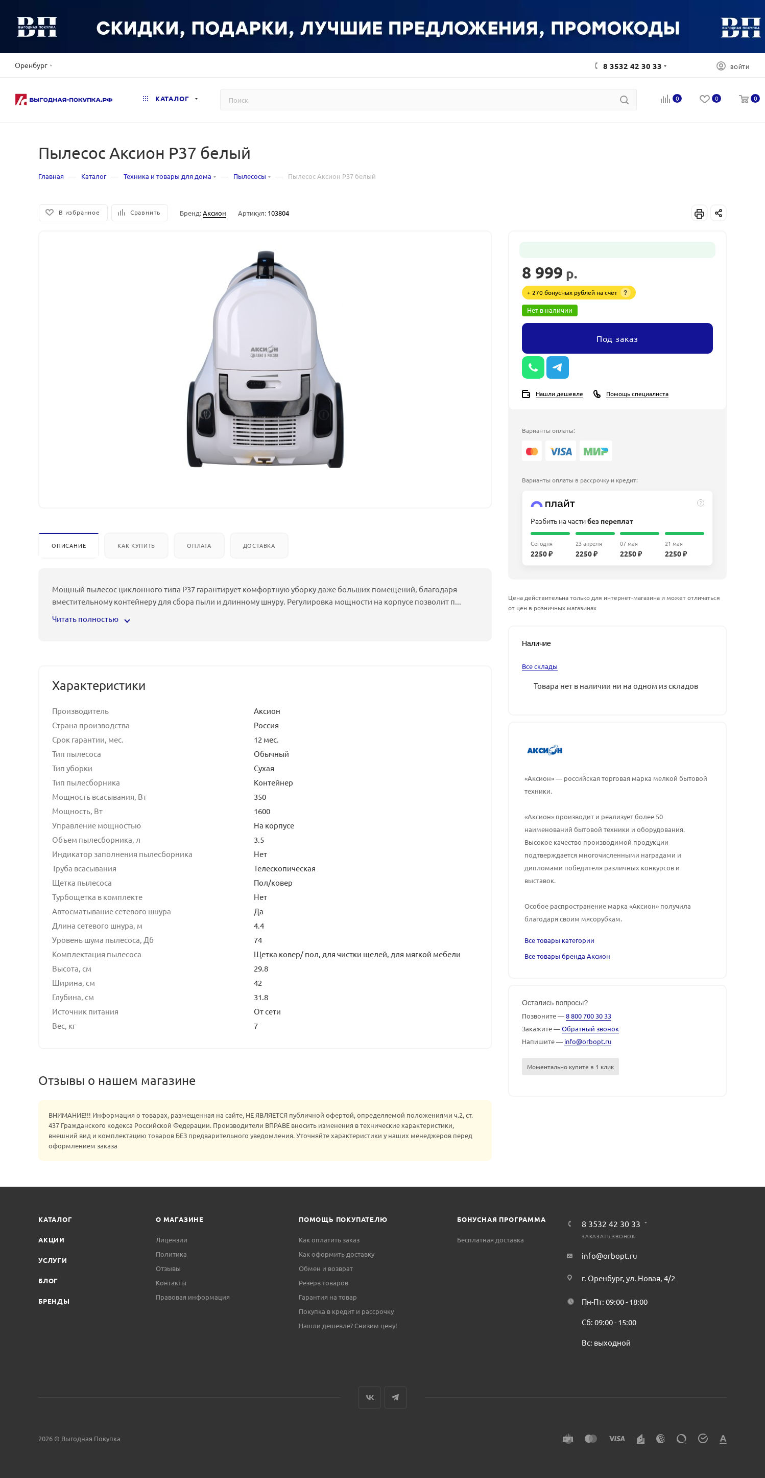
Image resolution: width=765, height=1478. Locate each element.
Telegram (396, 1397)
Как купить (136, 545)
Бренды (54, 1301)
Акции (51, 1239)
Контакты (171, 1282)
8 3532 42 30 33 (632, 66)
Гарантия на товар (328, 1296)
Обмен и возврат (326, 1268)
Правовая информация (193, 1296)
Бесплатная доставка (490, 1239)
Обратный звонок (590, 1028)
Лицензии (171, 1239)
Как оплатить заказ (329, 1239)
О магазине (180, 1219)
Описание (69, 545)
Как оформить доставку (336, 1254)
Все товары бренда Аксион (567, 956)
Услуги (52, 1260)
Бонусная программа (501, 1219)
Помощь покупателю (343, 1219)
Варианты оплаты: (548, 430)
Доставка (259, 545)
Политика (171, 1254)
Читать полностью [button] (90, 618)
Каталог (55, 1219)
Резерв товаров (323, 1282)
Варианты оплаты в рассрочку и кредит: (580, 480)
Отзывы (168, 1268)
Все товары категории (559, 940)
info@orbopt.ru (587, 1041)
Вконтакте (369, 1397)
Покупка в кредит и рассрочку (346, 1311)
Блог (48, 1280)
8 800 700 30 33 (588, 1015)
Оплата (199, 545)
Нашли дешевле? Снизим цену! (348, 1325)
